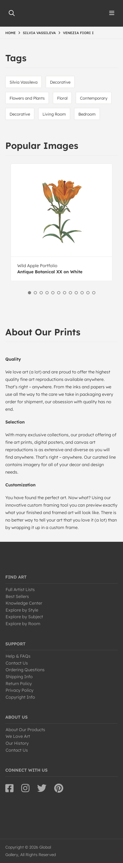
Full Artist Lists (20, 589)
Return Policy (19, 683)
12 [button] (93, 292)
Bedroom (87, 114)
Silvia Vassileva (23, 82)
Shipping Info (19, 676)
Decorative (60, 82)
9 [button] (76, 292)
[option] (61, 222)
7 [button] (64, 292)
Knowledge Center (24, 603)
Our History (17, 743)
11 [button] (88, 292)
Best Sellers (17, 596)
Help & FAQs (18, 656)
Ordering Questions (25, 669)
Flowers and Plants (27, 98)
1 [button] (29, 292)
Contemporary (93, 98)
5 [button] (52, 292)
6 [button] (58, 292)
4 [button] (47, 292)
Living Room (54, 114)
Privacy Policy (19, 690)
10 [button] (82, 292)
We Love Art (18, 736)
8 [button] (70, 292)
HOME (10, 33)
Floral (62, 98)
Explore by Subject (24, 616)
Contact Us (17, 663)
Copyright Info (20, 697)
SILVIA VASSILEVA (39, 33)
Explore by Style (22, 610)
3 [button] (41, 292)
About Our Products (25, 729)
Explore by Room (23, 623)
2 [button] (35, 292)
